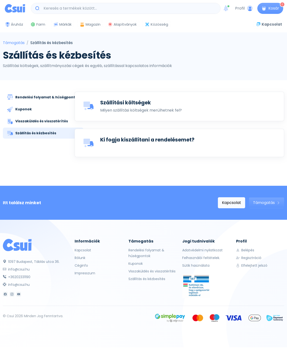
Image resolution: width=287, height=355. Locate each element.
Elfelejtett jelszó (251, 265)
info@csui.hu (16, 269)
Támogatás (14, 42)
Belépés (245, 250)
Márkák (62, 24)
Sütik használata (196, 265)
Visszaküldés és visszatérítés (152, 271)
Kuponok (135, 263)
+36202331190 (16, 277)
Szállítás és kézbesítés (146, 278)
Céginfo (81, 265)
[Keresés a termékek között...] (128, 8)
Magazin (90, 24)
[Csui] (17, 245)
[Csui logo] (15, 8)
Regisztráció (248, 257)
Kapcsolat (231, 202)
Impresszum (85, 273)
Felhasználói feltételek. (201, 257)
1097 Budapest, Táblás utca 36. (31, 261)
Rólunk (80, 257)
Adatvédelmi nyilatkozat (202, 250)
